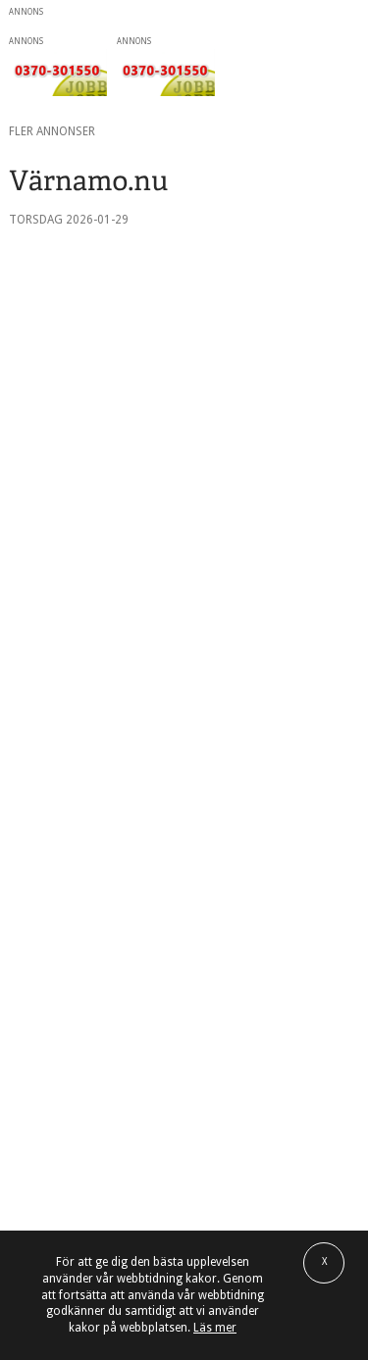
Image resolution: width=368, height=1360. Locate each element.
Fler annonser (52, 131)
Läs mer (215, 1328)
